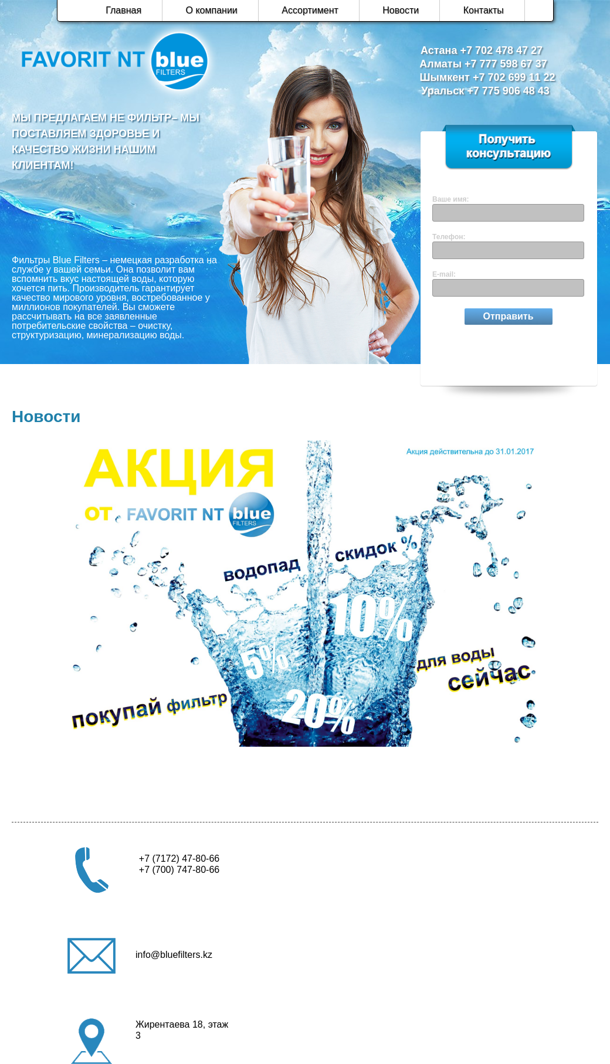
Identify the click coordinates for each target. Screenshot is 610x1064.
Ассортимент (310, 10)
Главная (123, 10)
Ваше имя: (450, 199)
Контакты (483, 10)
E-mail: (444, 274)
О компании (212, 10)
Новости (400, 10)
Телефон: (448, 237)
